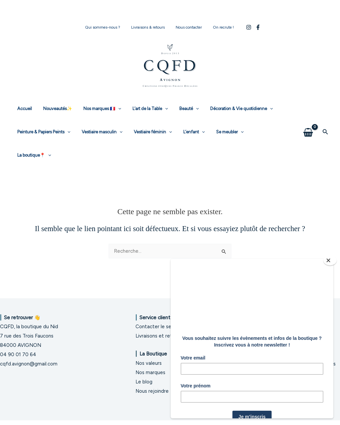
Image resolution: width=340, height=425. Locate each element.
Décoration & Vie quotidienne (226, 108)
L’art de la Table (141, 108)
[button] (325, 120)
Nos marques (150, 368)
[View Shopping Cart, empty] (308, 120)
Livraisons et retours (158, 332)
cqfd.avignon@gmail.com (28, 359)
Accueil (23, 108)
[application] (112, 108)
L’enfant (184, 132)
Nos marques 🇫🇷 (96, 108)
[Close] (330, 260)
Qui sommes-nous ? (107, 27)
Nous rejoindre (152, 386)
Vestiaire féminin (146, 132)
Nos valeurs (148, 359)
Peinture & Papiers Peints (42, 132)
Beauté (177, 108)
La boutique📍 (257, 132)
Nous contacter (187, 27)
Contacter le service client (165, 322)
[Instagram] (242, 27)
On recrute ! (219, 27)
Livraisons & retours (149, 27)
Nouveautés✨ (53, 108)
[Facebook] (252, 27)
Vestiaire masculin (98, 132)
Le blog (143, 377)
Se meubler (217, 132)
